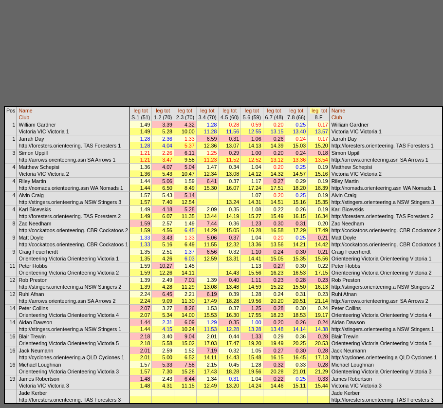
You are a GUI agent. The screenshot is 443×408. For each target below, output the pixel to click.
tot (145, 110)
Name (25, 110)
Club (23, 117)
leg (137, 110)
